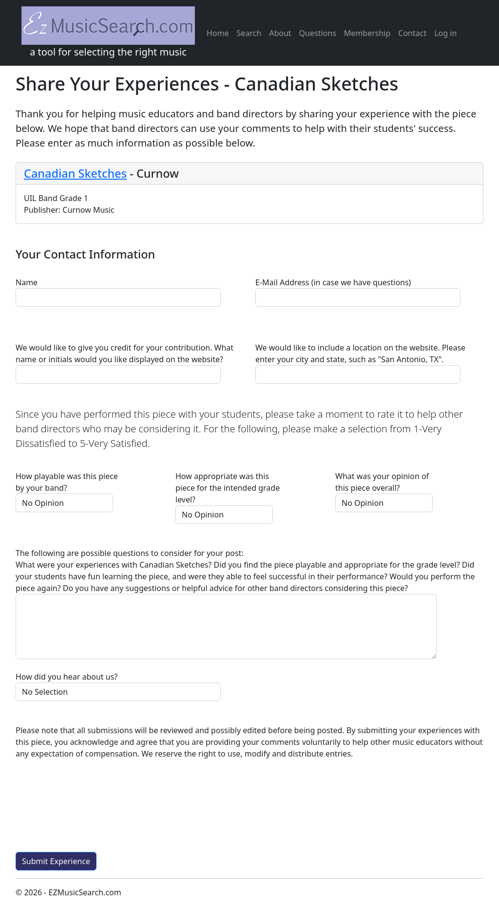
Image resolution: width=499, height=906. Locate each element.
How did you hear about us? (66, 676)
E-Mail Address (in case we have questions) (333, 282)
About (280, 33)
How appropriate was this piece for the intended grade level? (227, 488)
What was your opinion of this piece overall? (382, 482)
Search (249, 33)
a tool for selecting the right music (108, 32)
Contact (412, 33)
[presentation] (90, 810)
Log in (445, 33)
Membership (367, 33)
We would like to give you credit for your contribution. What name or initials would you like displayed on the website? (124, 353)
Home (218, 33)
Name (27, 282)
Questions (317, 33)
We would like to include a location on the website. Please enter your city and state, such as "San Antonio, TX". (360, 353)
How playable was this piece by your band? (67, 482)
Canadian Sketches (75, 173)
